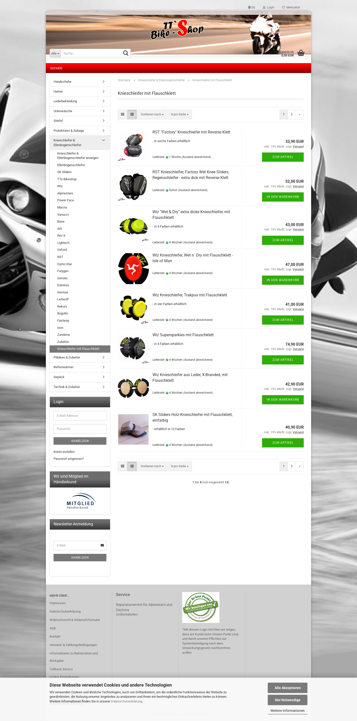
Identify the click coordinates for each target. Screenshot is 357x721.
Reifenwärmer (63, 367)
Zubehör (63, 342)
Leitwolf (63, 299)
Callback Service (61, 669)
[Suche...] (55, 53)
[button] (251, 7)
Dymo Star (64, 264)
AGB (53, 628)
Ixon (60, 328)
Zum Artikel (283, 157)
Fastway (63, 320)
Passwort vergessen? (69, 459)
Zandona (63, 334)
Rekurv (62, 306)
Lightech (63, 243)
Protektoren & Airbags (69, 130)
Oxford (62, 250)
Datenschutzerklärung (126, 701)
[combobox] (152, 114)
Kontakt (55, 636)
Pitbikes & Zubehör (67, 357)
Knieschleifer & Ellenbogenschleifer (67, 142)
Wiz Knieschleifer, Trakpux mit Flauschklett (189, 295)
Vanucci (63, 214)
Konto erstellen (64, 452)
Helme (58, 91)
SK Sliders (64, 172)
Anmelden (80, 441)
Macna (62, 207)
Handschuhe (62, 81)
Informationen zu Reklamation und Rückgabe (74, 657)
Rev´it (61, 235)
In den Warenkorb (283, 197)
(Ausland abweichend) (196, 157)
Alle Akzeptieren (288, 688)
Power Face (65, 200)
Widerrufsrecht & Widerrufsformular (75, 620)
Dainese (63, 285)
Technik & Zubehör (67, 387)
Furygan (62, 271)
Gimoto (62, 278)
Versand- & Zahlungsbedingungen (73, 645)
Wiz (59, 186)
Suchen (56, 68)
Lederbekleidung (65, 101)
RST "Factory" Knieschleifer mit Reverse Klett (191, 132)
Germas (62, 292)
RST (60, 257)
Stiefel (58, 121)
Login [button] (268, 7)
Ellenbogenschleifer (71, 165)
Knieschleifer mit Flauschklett (78, 349)
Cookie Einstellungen (64, 677)
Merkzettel (291, 7)
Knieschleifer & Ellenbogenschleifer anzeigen (77, 156)
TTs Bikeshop (67, 179)
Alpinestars (65, 193)
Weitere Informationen (287, 711)
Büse (60, 221)
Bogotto (62, 313)
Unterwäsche (63, 111)
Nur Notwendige (287, 700)
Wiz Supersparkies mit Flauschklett (183, 335)
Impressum (58, 603)
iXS (59, 229)
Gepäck (59, 377)
